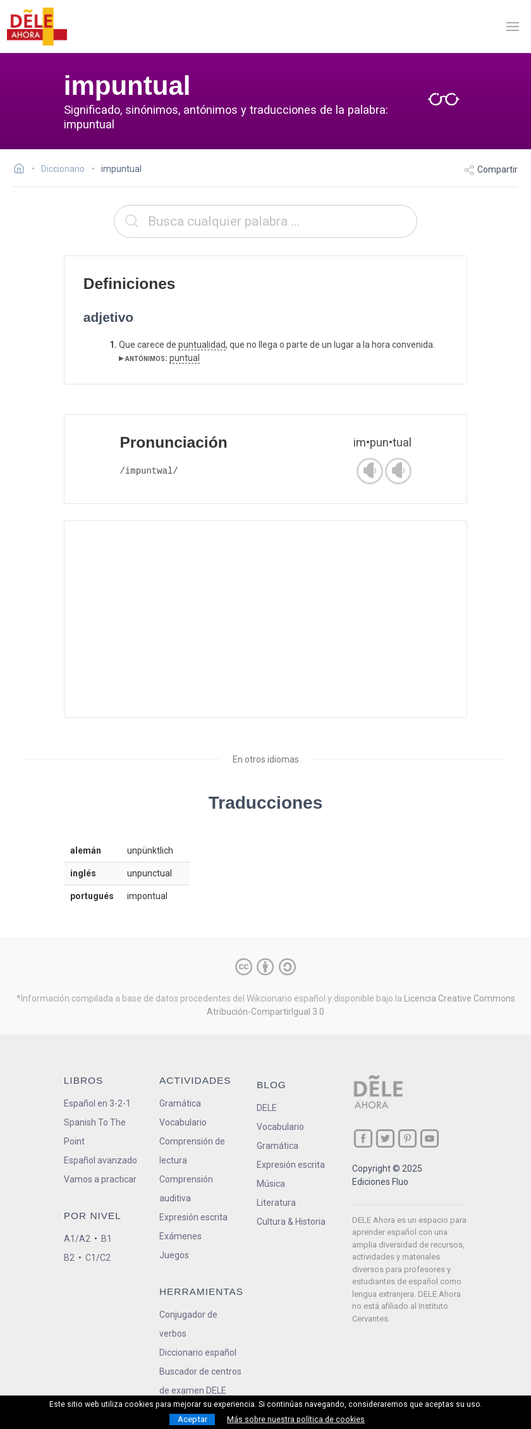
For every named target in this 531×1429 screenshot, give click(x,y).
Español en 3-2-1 (97, 1103)
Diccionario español (197, 1352)
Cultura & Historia (291, 1222)
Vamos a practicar (100, 1179)
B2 (69, 1258)
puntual (184, 358)
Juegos (174, 1255)
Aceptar (192, 1419)
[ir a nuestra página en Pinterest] (407, 1138)
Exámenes (180, 1236)
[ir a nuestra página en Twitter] (385, 1138)
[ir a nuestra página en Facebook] (363, 1138)
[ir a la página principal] (36, 26)
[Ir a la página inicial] (22, 170)
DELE (267, 1108)
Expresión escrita (193, 1217)
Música (271, 1184)
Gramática (180, 1103)
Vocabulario (183, 1122)
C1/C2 (98, 1258)
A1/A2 (77, 1239)
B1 (106, 1239)
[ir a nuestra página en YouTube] (429, 1138)
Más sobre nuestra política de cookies (296, 1419)
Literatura (276, 1203)
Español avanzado (100, 1160)
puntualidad (202, 345)
